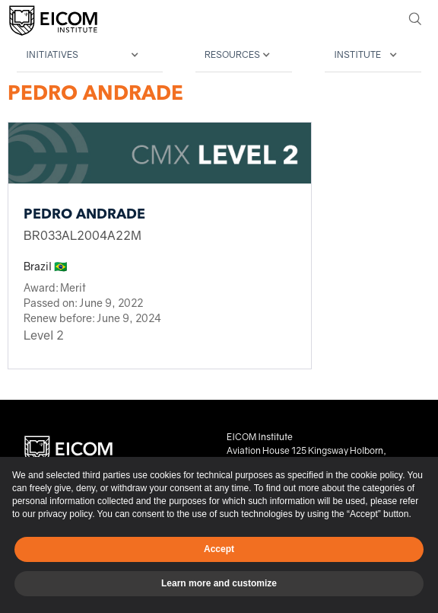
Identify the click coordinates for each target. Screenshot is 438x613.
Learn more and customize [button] (219, 583)
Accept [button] (219, 549)
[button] (90, 55)
